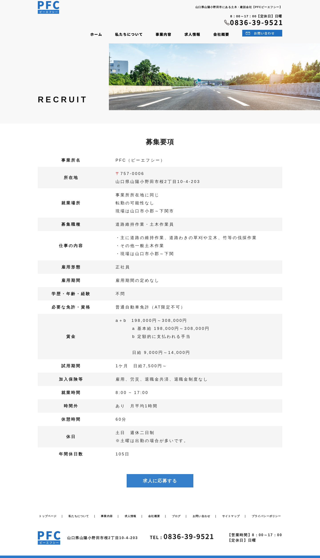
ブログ (176, 512)
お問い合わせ (201, 512)
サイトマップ (231, 512)
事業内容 (107, 512)
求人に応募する (160, 477)
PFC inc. (144, 552)
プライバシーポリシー (266, 512)
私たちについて (78, 512)
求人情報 (130, 512)
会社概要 (154, 512)
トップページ (47, 512)
